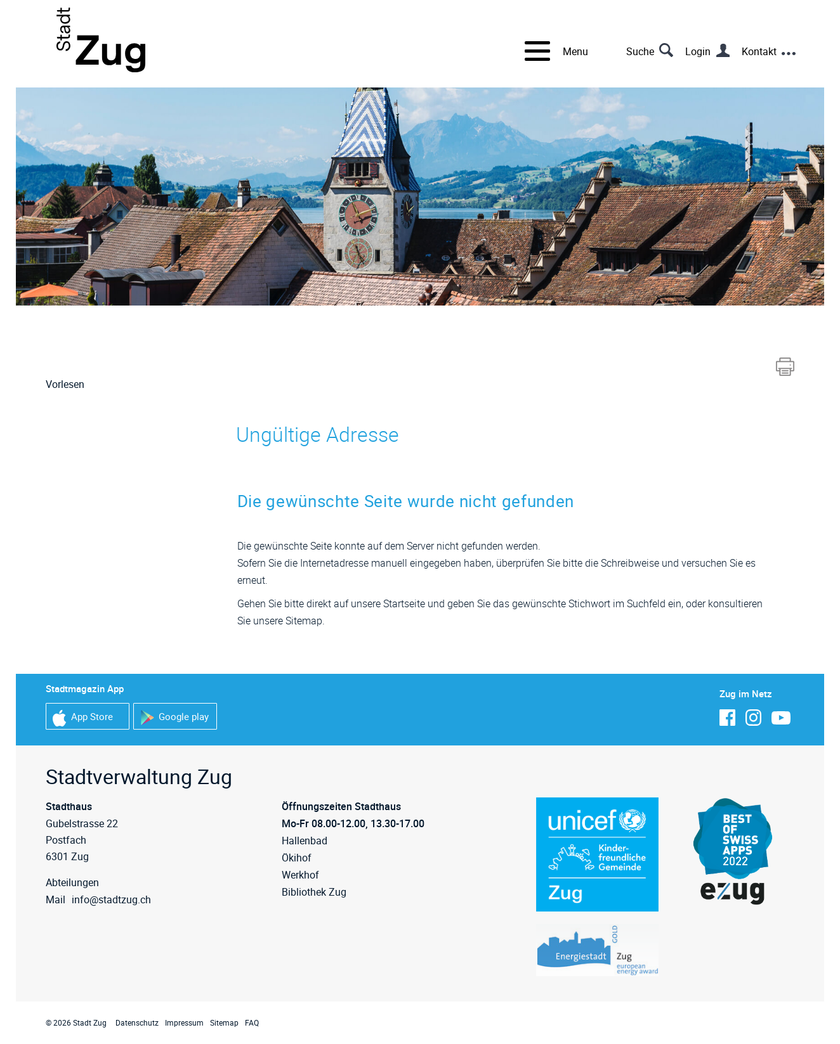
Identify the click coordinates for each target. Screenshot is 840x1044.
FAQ (252, 1022)
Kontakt (759, 51)
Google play (174, 718)
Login (698, 51)
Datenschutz (137, 1022)
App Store (83, 717)
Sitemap (224, 1022)
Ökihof (297, 858)
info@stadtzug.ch (111, 899)
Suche (640, 51)
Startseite (404, 603)
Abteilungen (72, 882)
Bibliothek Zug (314, 892)
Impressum (184, 1022)
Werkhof (300, 875)
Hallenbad (304, 840)
